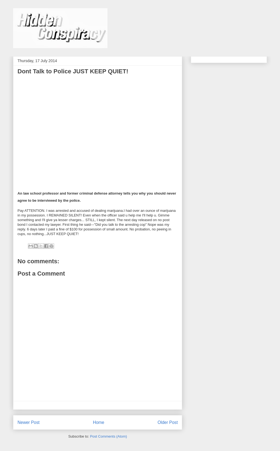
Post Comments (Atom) (108, 436)
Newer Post (29, 422)
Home (98, 422)
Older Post (168, 422)
